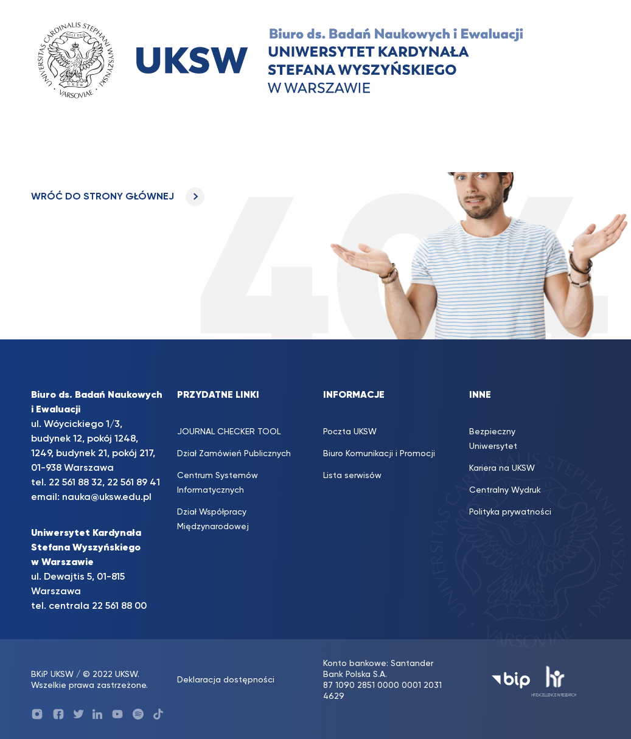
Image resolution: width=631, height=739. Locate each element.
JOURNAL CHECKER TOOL (229, 432)
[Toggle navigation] (52, 148)
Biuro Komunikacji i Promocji (379, 453)
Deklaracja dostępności (225, 680)
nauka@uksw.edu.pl (107, 497)
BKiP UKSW (53, 674)
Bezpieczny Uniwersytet (493, 439)
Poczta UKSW (350, 432)
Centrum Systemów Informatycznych (217, 482)
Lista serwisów (352, 475)
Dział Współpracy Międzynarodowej (213, 519)
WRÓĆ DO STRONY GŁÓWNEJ (117, 197)
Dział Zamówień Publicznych (234, 453)
